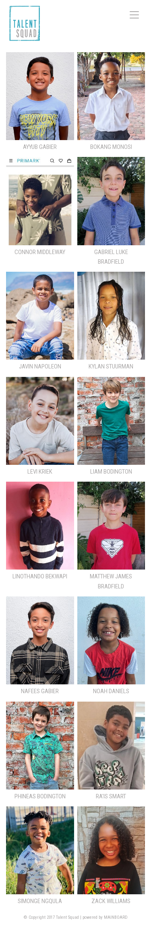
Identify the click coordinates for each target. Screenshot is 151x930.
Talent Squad (24, 23)
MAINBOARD (116, 917)
